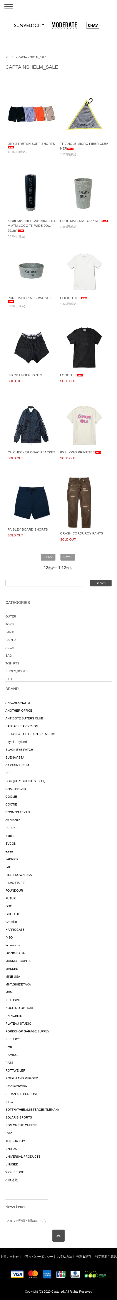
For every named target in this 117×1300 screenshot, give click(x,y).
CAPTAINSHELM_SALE (32, 57)
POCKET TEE (74, 298)
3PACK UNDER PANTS (25, 375)
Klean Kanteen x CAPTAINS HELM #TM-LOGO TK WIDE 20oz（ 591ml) (32, 225)
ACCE (9, 647)
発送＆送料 (83, 1256)
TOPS (9, 624)
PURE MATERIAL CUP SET (84, 221)
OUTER (10, 616)
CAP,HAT (11, 640)
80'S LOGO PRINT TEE (81, 452)
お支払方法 (64, 1256)
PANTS (10, 632)
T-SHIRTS (12, 663)
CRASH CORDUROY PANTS (81, 533)
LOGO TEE (72, 375)
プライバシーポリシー (38, 1256)
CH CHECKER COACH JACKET (31, 452)
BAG (8, 655)
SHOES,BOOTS (16, 671)
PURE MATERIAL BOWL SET (29, 299)
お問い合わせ (9, 1256)
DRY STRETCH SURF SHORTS (31, 145)
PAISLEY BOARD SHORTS (28, 529)
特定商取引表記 (106, 1256)
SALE (9, 679)
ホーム (10, 57)
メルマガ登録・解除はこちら (26, 1220)
